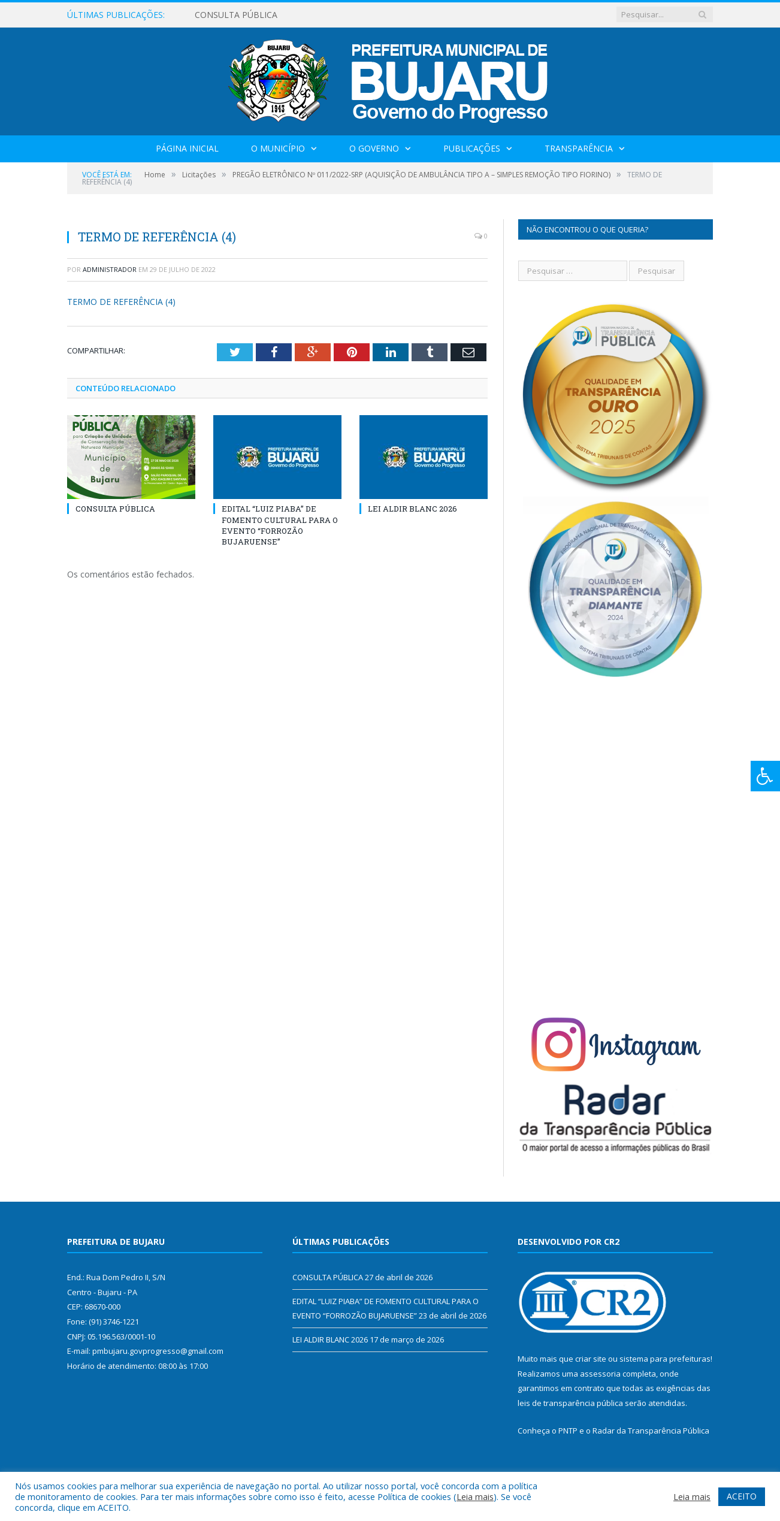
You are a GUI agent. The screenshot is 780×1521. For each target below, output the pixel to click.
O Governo (374, 148)
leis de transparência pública (570, 1403)
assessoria (600, 1373)
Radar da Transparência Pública (650, 1430)
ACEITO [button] (742, 1496)
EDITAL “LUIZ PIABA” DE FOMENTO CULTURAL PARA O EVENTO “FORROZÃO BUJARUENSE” (280, 525)
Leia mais (475, 1496)
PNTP (568, 1430)
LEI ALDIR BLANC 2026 (412, 508)
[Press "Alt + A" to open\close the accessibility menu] (765, 776)
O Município (278, 148)
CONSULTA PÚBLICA (236, 15)
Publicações (471, 148)
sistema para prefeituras (665, 1358)
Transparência (579, 148)
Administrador (110, 269)
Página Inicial (187, 148)
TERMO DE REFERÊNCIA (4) (121, 301)
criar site (590, 1358)
